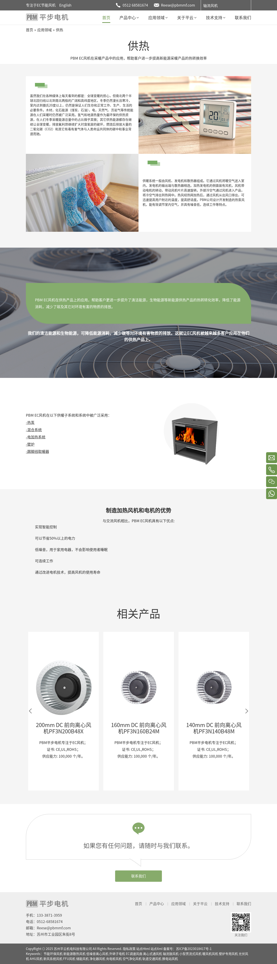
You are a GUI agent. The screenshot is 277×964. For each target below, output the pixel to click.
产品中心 (156, 904)
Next (246, 711)
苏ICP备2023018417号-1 (194, 948)
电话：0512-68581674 (44, 921)
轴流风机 (210, 5)
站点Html (143, 948)
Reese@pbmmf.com (178, 5)
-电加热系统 (35, 437)
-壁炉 (30, 444)
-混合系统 (34, 430)
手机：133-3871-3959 (44, 915)
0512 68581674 (135, 5)
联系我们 (138, 876)
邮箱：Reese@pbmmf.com (48, 928)
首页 (138, 904)
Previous (30, 711)
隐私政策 (129, 948)
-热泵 (30, 422)
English (65, 5)
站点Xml (157, 948)
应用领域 (178, 904)
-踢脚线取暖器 (37, 451)
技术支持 (222, 904)
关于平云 (200, 904)
